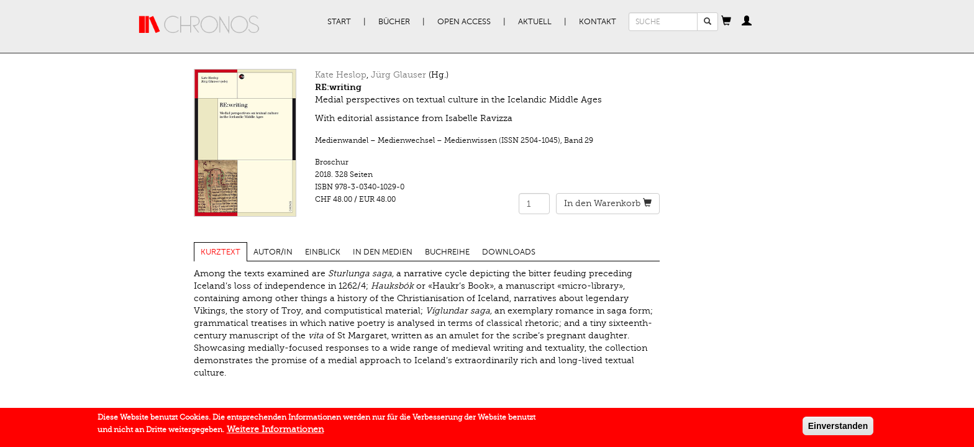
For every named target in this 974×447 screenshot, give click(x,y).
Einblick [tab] (322, 252)
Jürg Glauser (398, 74)
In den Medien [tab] (382, 252)
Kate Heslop (340, 74)
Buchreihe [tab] (447, 252)
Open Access (464, 21)
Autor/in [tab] (273, 252)
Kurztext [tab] (220, 252)
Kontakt (597, 21)
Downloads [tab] (508, 252)
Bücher (394, 21)
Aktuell (535, 21)
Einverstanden (838, 428)
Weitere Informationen (275, 431)
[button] (726, 21)
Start (339, 21)
